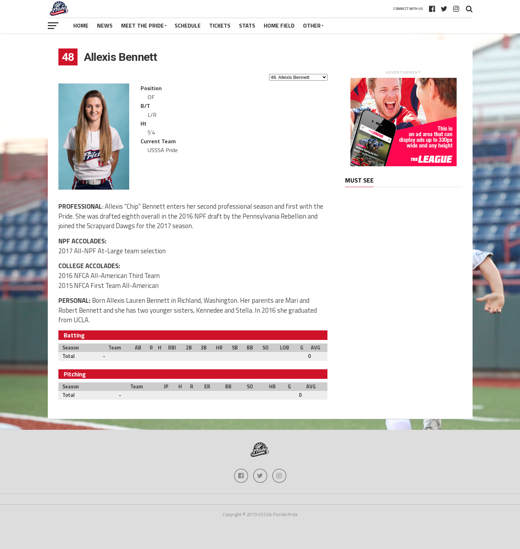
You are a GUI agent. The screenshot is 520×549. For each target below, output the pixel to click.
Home (80, 25)
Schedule (188, 25)
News (105, 25)
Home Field (279, 25)
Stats (247, 25)
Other (312, 25)
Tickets (219, 25)
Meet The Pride (142, 25)
